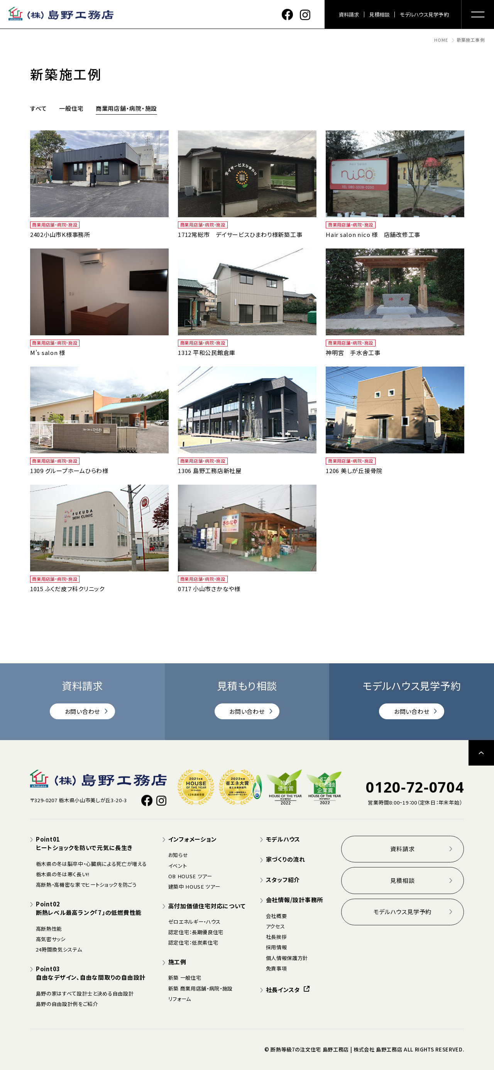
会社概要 (276, 916)
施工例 (177, 962)
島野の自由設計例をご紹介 (67, 1003)
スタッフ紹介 (283, 880)
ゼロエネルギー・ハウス (194, 921)
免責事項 (276, 968)
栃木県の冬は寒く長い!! (63, 874)
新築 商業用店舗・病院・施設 (200, 988)
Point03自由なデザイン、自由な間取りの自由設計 (90, 973)
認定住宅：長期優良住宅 (195, 932)
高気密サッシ (51, 939)
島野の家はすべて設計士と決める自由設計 (85, 993)
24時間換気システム (59, 949)
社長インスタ (288, 989)
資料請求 (349, 15)
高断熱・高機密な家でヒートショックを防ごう (86, 884)
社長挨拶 (276, 936)
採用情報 (276, 947)
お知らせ (178, 855)
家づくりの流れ (285, 859)
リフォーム (179, 998)
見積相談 (379, 15)
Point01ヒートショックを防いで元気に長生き (84, 843)
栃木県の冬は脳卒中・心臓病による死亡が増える (91, 863)
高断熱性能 (49, 928)
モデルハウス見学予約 (424, 15)
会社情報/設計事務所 (294, 900)
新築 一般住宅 (184, 977)
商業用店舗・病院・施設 (126, 108)
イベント (177, 865)
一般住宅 (71, 108)
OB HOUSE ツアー (190, 876)
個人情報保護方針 (287, 958)
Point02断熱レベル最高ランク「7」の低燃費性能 (89, 908)
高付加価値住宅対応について (207, 906)
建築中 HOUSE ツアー (194, 886)
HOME (441, 40)
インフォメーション (192, 839)
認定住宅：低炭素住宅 (193, 942)
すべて (38, 108)
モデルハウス (283, 839)
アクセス (275, 926)
